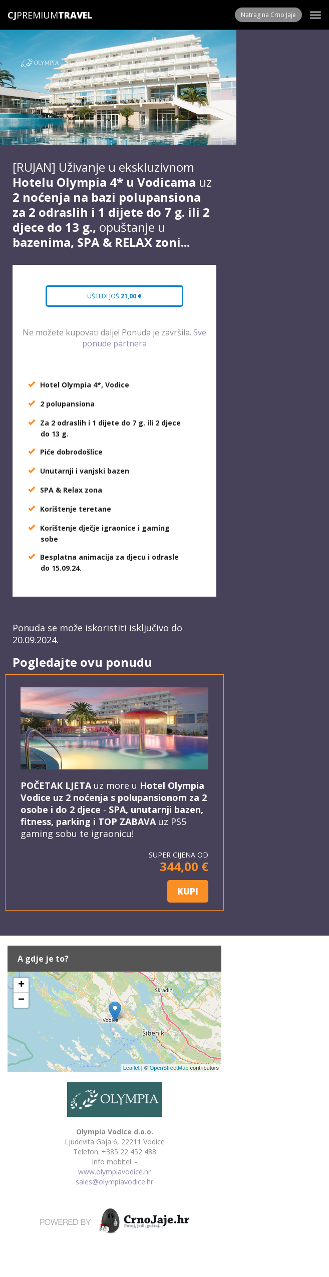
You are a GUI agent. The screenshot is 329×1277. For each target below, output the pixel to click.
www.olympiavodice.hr (114, 1171)
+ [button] (21, 985)
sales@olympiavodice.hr (114, 1181)
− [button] (21, 1000)
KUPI (187, 891)
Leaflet (131, 1068)
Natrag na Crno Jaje (268, 15)
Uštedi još (115, 296)
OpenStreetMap (169, 1068)
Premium (33, 15)
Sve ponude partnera (144, 338)
